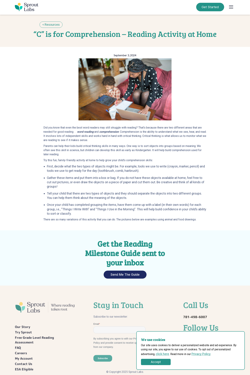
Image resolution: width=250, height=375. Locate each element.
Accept (156, 362)
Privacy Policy (201, 354)
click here (162, 354)
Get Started (210, 7)
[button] (231, 7)
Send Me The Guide (125, 274)
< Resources (51, 24)
